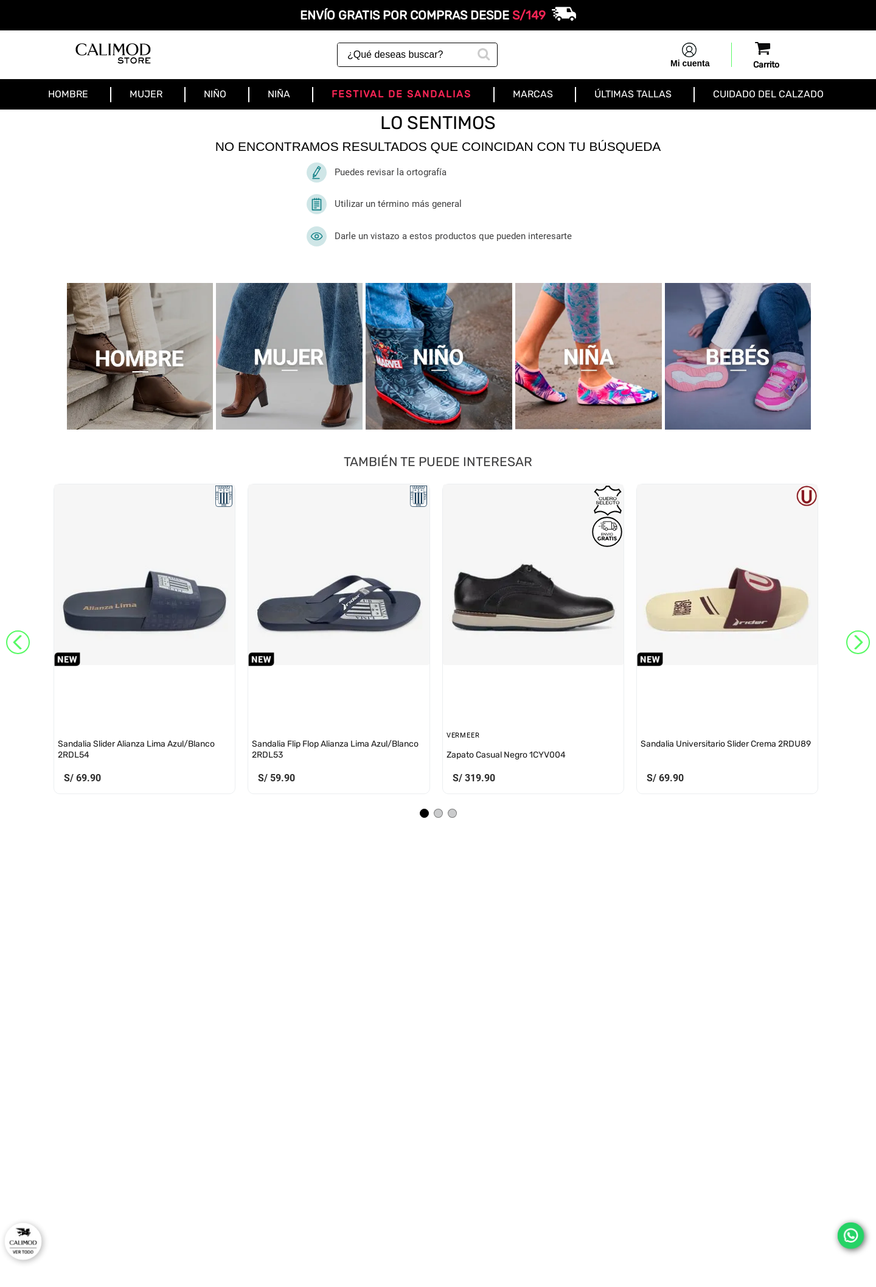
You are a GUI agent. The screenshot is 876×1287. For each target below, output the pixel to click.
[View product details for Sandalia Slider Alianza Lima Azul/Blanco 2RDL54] (144, 642)
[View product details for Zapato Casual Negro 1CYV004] (533, 642)
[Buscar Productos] (482, 53)
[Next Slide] (858, 642)
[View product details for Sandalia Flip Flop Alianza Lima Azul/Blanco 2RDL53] (338, 642)
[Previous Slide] (17, 642)
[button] (424, 813)
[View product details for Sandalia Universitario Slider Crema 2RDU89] (727, 642)
